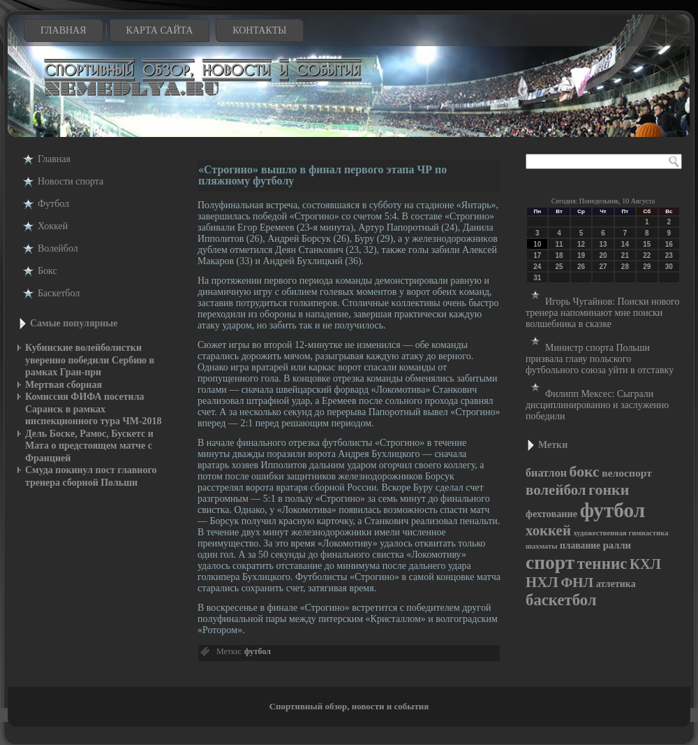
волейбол (556, 490)
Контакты (259, 30)
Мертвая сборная (63, 384)
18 (559, 255)
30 (669, 266)
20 (603, 255)
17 (537, 255)
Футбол (53, 203)
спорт (550, 562)
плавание (580, 545)
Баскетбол (59, 293)
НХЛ (542, 582)
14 (625, 244)
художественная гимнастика (620, 533)
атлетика (616, 584)
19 (581, 255)
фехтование (551, 513)
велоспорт (627, 473)
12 (581, 244)
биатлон (546, 473)
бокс (585, 471)
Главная (63, 30)
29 (647, 266)
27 (603, 266)
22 (647, 255)
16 (669, 244)
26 (581, 266)
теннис (602, 563)
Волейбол (58, 248)
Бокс (47, 271)
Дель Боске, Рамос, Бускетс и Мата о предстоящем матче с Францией (89, 445)
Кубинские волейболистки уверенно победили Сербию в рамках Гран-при (89, 359)
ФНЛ (576, 582)
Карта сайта (159, 30)
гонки (608, 489)
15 (647, 244)
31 (537, 278)
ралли (617, 545)
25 (559, 266)
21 (625, 255)
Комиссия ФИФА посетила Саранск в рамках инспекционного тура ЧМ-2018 (93, 408)
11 (559, 244)
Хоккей (53, 226)
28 (625, 266)
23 (669, 255)
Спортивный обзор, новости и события (349, 706)
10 (537, 244)
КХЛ (645, 564)
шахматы (541, 546)
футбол (257, 651)
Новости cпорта (70, 181)
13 (603, 244)
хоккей (548, 530)
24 (537, 266)
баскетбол (561, 600)
